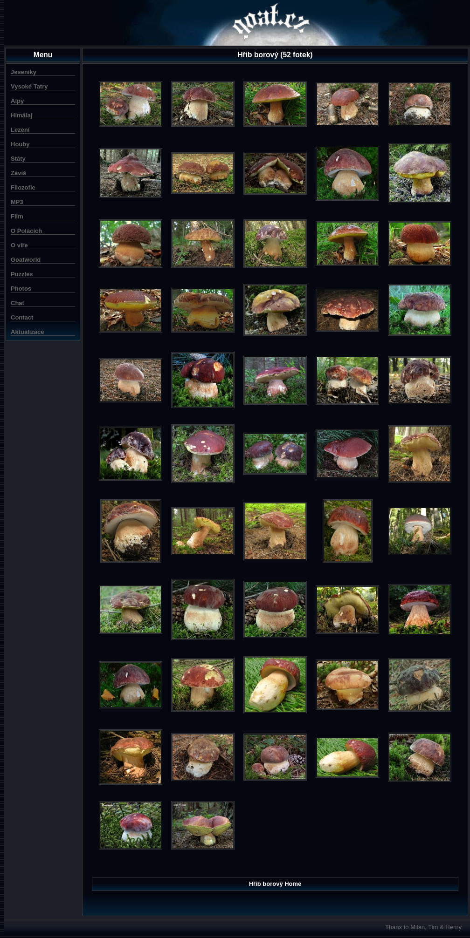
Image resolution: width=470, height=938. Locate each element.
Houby (20, 144)
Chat (17, 302)
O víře (19, 245)
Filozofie (23, 187)
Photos (21, 288)
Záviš (18, 173)
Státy (18, 158)
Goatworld (26, 259)
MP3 (17, 201)
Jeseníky (23, 71)
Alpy (17, 100)
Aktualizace (27, 331)
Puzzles (22, 274)
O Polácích (26, 230)
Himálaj (21, 115)
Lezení (20, 129)
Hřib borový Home (275, 883)
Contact (22, 317)
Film (17, 216)
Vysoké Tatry (29, 86)
